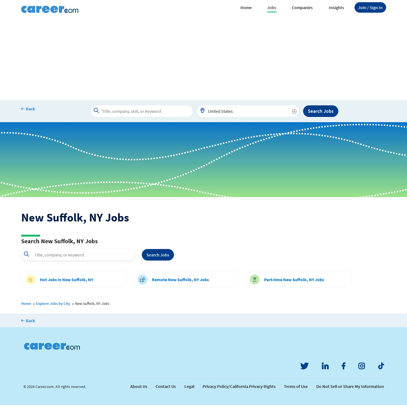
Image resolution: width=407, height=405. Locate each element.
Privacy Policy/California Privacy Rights (239, 386)
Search (157, 254)
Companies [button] (302, 7)
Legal (189, 386)
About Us (138, 386)
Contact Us (166, 386)
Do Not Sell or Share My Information (350, 386)
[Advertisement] (204, 58)
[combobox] (248, 111)
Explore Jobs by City (53, 303)
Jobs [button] (271, 7)
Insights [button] (336, 7)
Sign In (370, 7)
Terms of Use (296, 386)
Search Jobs (321, 111)
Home (246, 7)
